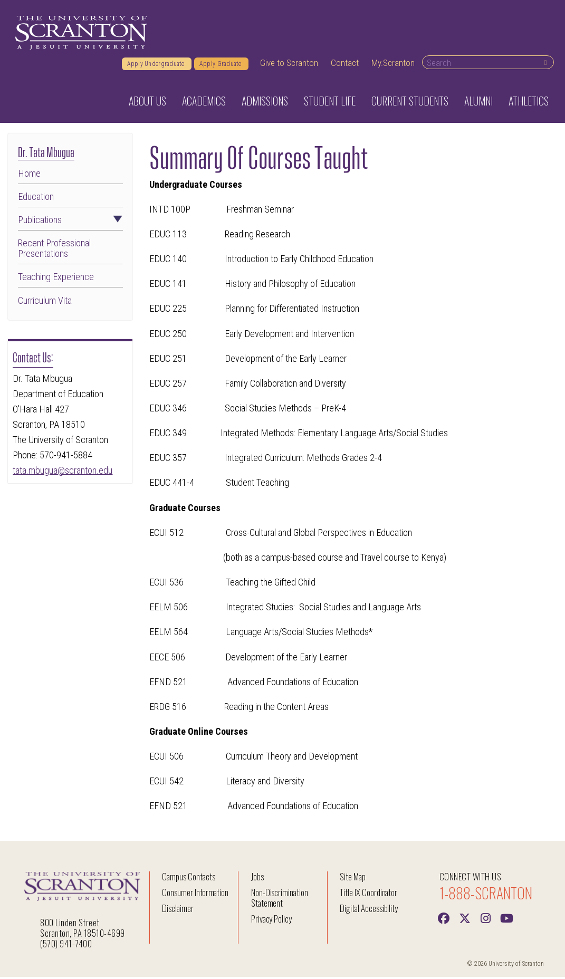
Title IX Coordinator (368, 894)
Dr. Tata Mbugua (46, 153)
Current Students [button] (409, 103)
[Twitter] (464, 919)
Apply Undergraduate (156, 66)
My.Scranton (393, 65)
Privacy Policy (271, 921)
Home (29, 175)
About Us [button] (147, 103)
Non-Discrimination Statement (279, 900)
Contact (345, 65)
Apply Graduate (221, 66)
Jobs (257, 879)
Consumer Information (195, 894)
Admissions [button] (265, 103)
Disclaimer (178, 910)
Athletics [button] (529, 103)
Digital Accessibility (369, 910)
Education (36, 199)
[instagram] (485, 919)
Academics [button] (204, 103)
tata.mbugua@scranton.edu (62, 472)
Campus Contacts (188, 879)
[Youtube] (507, 919)
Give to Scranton (289, 65)
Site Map (353, 879)
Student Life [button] (330, 103)
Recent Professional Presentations (54, 251)
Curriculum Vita (45, 302)
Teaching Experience (56, 279)
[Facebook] (443, 919)
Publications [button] (70, 222)
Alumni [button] (478, 103)
